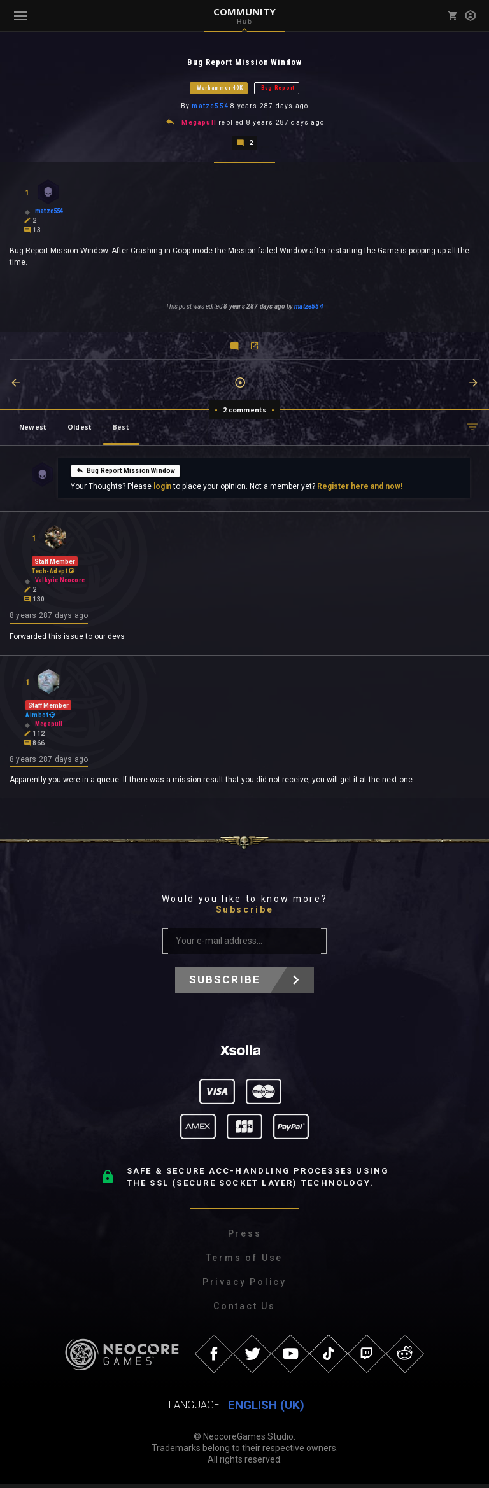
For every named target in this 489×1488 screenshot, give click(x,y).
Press (245, 1237)
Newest (32, 429)
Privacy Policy (244, 1286)
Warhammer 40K (220, 88)
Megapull (198, 124)
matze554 (210, 107)
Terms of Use (244, 1261)
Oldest (79, 429)
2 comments (245, 411)
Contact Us (244, 1310)
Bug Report (278, 88)
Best (121, 429)
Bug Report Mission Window (126, 472)
